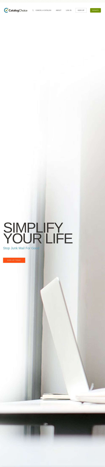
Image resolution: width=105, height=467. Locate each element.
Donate (95, 10)
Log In (68, 10)
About (58, 10)
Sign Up (81, 10)
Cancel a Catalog (43, 10)
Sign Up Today (14, 260)
